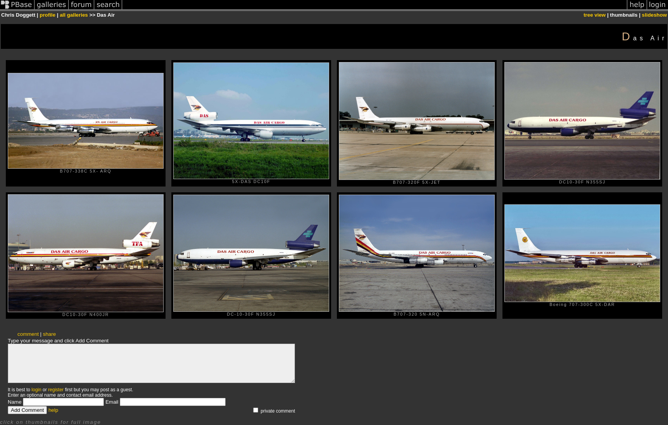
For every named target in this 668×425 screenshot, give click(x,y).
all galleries (74, 15)
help (53, 410)
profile (47, 15)
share (49, 334)
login (36, 389)
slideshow (654, 15)
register (56, 389)
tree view (594, 15)
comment (28, 334)
